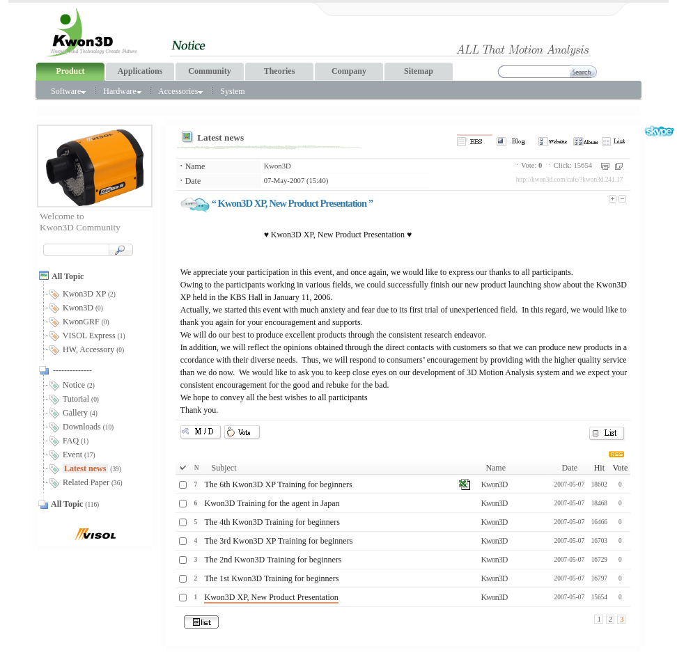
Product (70, 71)
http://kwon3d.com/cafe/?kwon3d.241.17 (569, 179)
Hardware (122, 91)
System (232, 91)
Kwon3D (277, 166)
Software (68, 91)
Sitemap (418, 71)
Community (209, 71)
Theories (279, 71)
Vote (620, 468)
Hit (599, 468)
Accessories (180, 91)
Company (349, 71)
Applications (140, 71)
